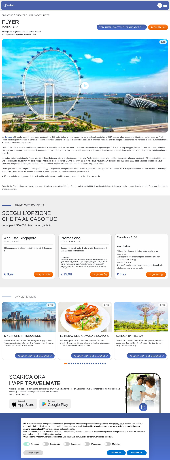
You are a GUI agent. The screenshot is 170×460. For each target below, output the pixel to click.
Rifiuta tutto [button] (116, 453)
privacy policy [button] (118, 424)
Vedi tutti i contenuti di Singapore (122, 27)
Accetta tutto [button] (136, 453)
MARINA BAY (35, 15)
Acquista (158, 27)
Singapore (7, 15)
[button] (65, 363)
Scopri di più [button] (33, 453)
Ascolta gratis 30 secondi (35, 356)
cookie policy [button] (69, 429)
